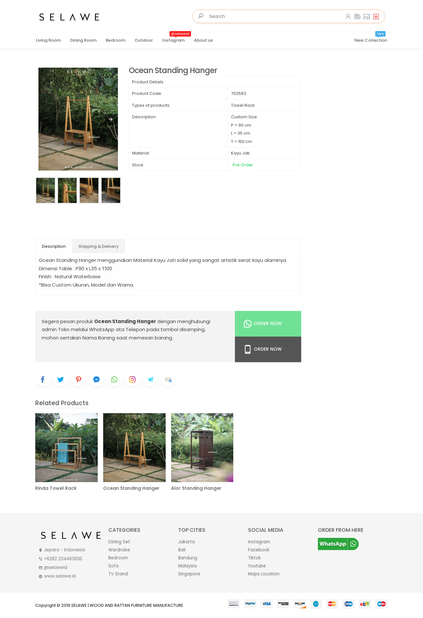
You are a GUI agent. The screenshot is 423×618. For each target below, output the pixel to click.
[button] (110, 119)
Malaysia (187, 566)
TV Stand (118, 574)
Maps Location (263, 574)
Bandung (187, 558)
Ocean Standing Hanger (173, 70)
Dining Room (83, 40)
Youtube (257, 566)
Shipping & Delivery (99, 246)
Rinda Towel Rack (56, 488)
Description (54, 246)
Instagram (176, 38)
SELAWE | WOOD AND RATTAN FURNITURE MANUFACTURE (127, 605)
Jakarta (186, 542)
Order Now (262, 324)
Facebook (259, 550)
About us (203, 40)
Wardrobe (119, 550)
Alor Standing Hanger (196, 488)
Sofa (113, 566)
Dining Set (119, 542)
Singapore (189, 574)
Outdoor (144, 40)
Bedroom (115, 40)
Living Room (48, 40)
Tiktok (254, 558)
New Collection (370, 38)
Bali (182, 550)
